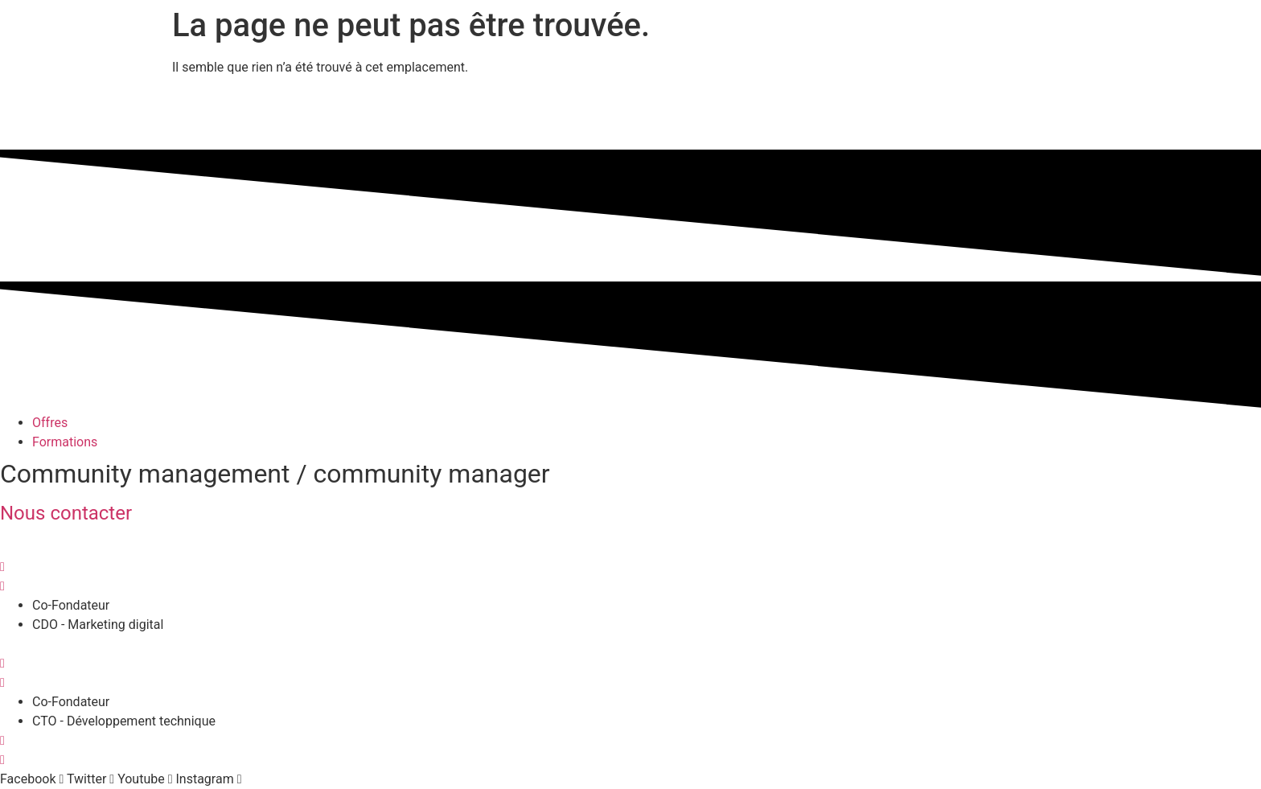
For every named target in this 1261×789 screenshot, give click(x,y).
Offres (50, 422)
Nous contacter (66, 513)
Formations (64, 442)
